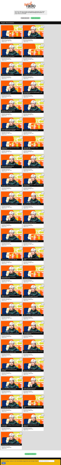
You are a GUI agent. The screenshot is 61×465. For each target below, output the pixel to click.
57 (43, 45)
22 (21, 82)
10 (43, 100)
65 (21, 45)
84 (43, 26)
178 (21, 26)
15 (21, 100)
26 (43, 63)
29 (21, 63)
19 (43, 82)
